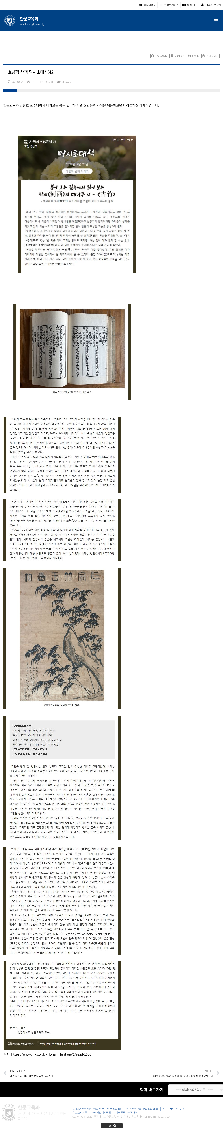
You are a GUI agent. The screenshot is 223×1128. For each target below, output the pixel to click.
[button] (159, 56)
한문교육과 (29, 18)
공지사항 (48, 82)
